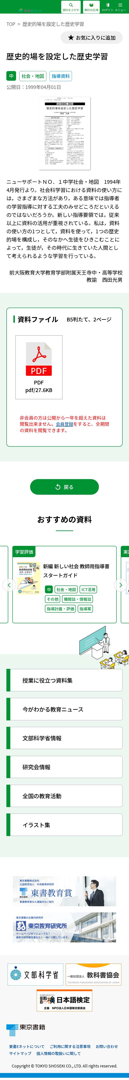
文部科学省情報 (43, 740)
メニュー (120, 7)
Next (120, 586)
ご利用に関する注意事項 (73, 1048)
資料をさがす (67, 7)
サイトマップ (49, 1055)
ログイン (106, 7)
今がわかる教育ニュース (54, 711)
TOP (11, 23)
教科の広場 (89, 7)
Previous (9, 586)
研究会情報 (37, 769)
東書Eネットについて (27, 1048)
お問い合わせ (21, 1055)
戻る (64, 487)
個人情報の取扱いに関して (89, 1055)
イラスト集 (37, 826)
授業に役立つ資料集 (49, 682)
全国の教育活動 (43, 798)
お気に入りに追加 (94, 37)
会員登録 (65, 424)
